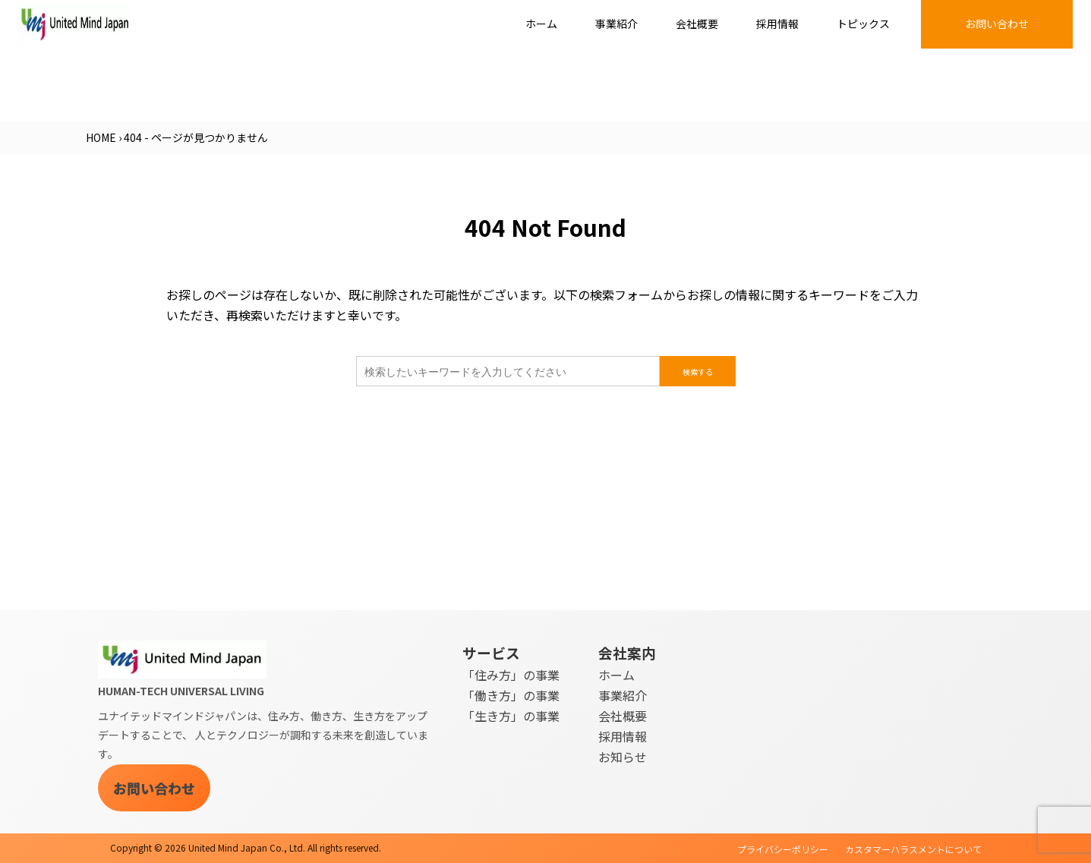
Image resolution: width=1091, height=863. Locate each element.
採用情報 (777, 23)
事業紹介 (616, 23)
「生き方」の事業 (511, 716)
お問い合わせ (997, 23)
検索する (698, 371)
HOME (101, 137)
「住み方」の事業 (511, 675)
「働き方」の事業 (511, 695)
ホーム (541, 23)
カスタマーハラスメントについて (913, 849)
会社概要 (697, 23)
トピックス (863, 23)
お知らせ (622, 757)
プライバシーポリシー (782, 849)
